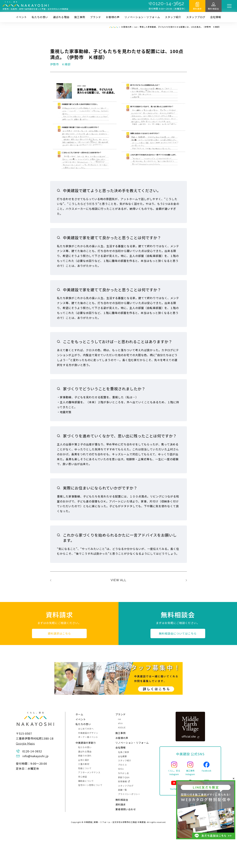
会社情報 (215, 17)
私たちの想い (40, 17)
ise (119, 719)
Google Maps (25, 743)
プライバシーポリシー (129, 794)
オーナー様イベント (88, 736)
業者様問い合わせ (125, 809)
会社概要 (122, 756)
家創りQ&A (123, 777)
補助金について (86, 780)
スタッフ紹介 (173, 17)
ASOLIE (122, 727)
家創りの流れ (84, 755)
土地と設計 (83, 759)
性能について (84, 768)
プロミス (122, 764)
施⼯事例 (79, 17)
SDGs (121, 768)
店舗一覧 (122, 789)
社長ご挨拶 (123, 752)
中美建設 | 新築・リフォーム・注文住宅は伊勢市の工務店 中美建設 (115, 822)
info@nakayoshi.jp (35, 756)
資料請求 (197, 8)
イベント (21, 17)
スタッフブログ (195, 17)
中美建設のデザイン (88, 732)
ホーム (79, 714)
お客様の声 (113, 17)
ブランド (95, 17)
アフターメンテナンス (89, 772)
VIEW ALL (118, 580)
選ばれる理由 (61, 17)
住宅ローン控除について (90, 784)
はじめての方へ (86, 728)
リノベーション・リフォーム (142, 17)
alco (120, 723)
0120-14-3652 (168, 3)
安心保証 (82, 776)
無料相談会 (213, 8)
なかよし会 (123, 773)
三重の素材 (83, 763)
